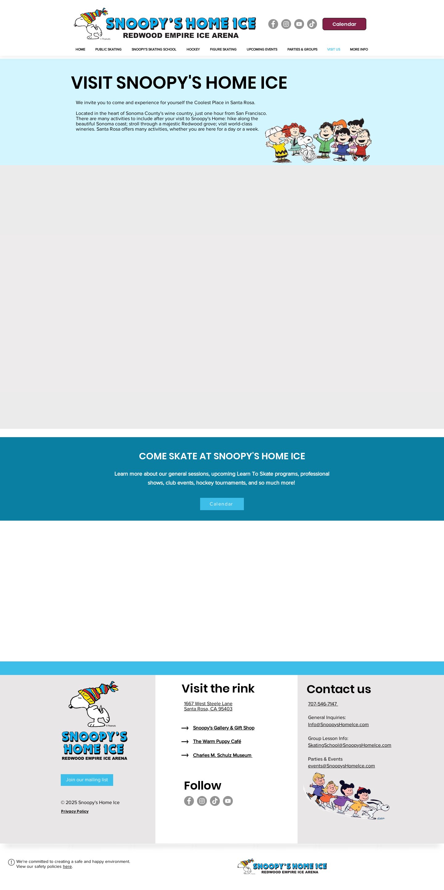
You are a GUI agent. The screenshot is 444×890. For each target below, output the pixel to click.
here (67, 866)
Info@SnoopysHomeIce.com (338, 724)
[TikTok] (312, 24)
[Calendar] (344, 24)
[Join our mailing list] (87, 780)
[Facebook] (273, 24)
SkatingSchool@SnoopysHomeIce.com (349, 745)
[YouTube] (299, 24)
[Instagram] (286, 24)
